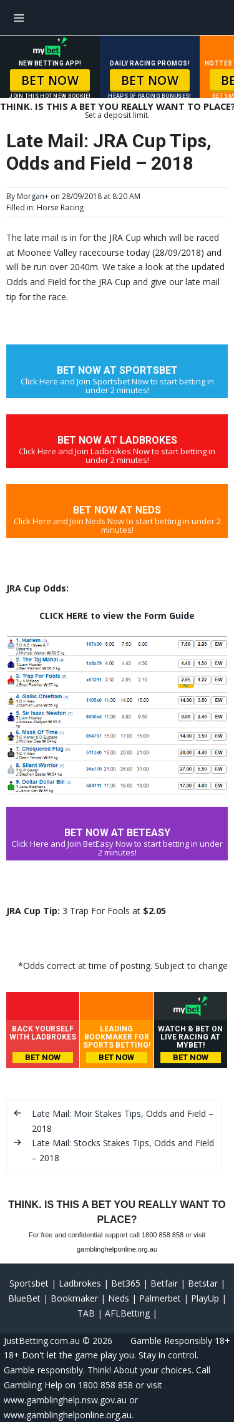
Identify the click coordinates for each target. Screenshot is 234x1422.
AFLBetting (127, 1313)
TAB (86, 1313)
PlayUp (205, 1298)
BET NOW (50, 80)
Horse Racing (60, 207)
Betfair (164, 1283)
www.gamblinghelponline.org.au (68, 1415)
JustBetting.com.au (42, 1341)
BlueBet (24, 1298)
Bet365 (125, 1283)
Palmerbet (160, 1298)
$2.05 (154, 911)
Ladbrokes (80, 1283)
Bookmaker (74, 1298)
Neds (118, 1298)
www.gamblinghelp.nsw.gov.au (65, 1400)
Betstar (203, 1283)
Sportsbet (29, 1283)
